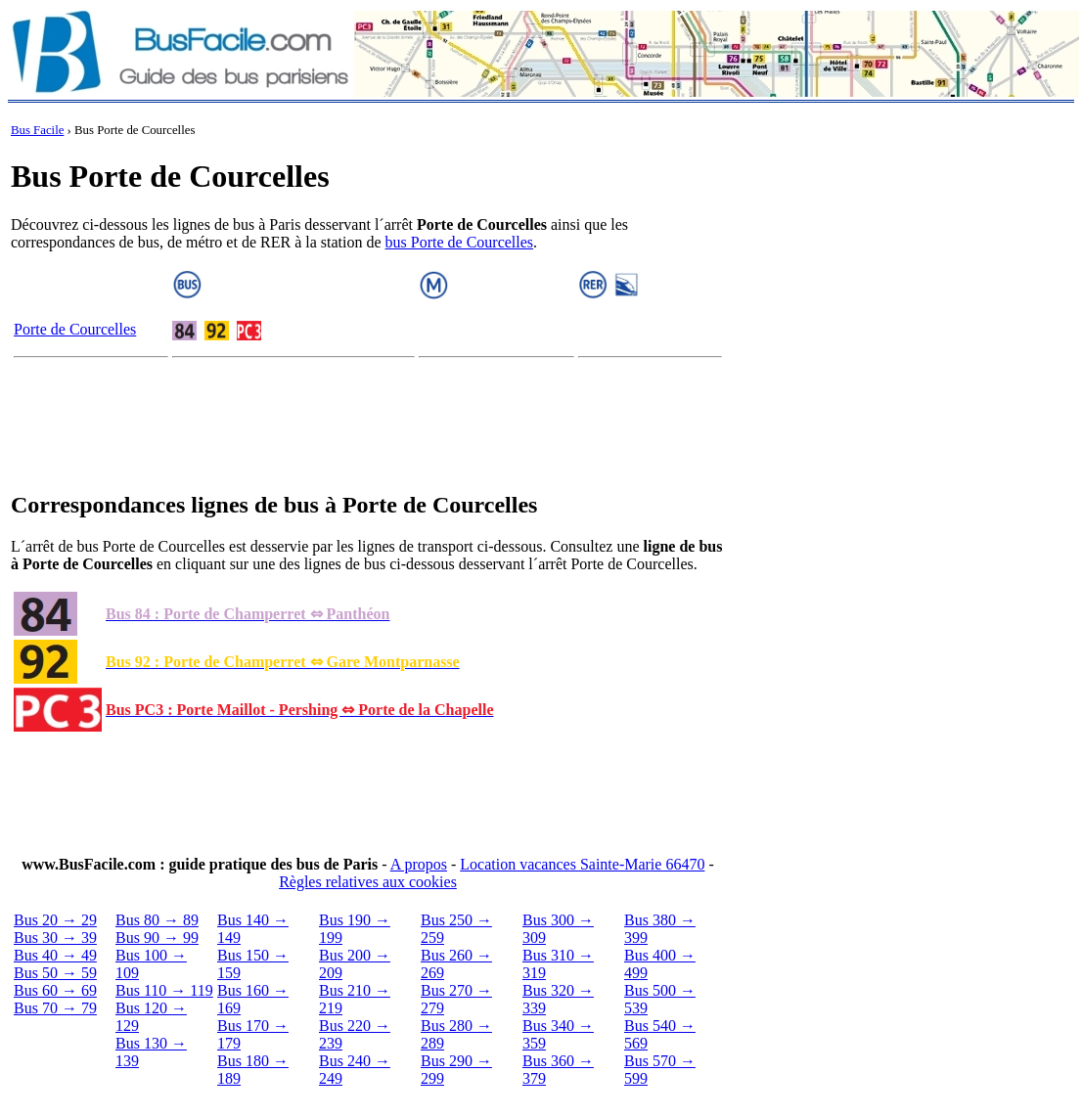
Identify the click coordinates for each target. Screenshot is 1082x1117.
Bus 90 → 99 (157, 937)
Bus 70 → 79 (55, 1008)
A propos (418, 864)
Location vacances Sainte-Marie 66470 (582, 864)
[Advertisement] (368, 428)
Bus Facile (37, 130)
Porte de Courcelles (75, 329)
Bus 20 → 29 (55, 920)
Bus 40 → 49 (55, 955)
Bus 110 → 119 (164, 990)
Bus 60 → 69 (55, 990)
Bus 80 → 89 (157, 920)
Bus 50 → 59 (55, 972)
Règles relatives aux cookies (368, 881)
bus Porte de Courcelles (459, 242)
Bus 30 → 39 (55, 937)
